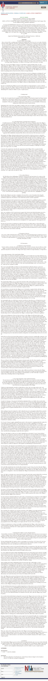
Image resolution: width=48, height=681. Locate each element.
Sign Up (2, 678)
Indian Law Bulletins (7, 13)
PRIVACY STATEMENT (18, 673)
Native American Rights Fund (29, 3)
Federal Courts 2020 (20, 13)
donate (43, 3)
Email (2, 669)
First (2, 672)
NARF (16, 675)
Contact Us (18, 669)
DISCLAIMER (18, 671)
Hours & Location (19, 668)
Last (2, 675)
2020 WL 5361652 (24, 18)
